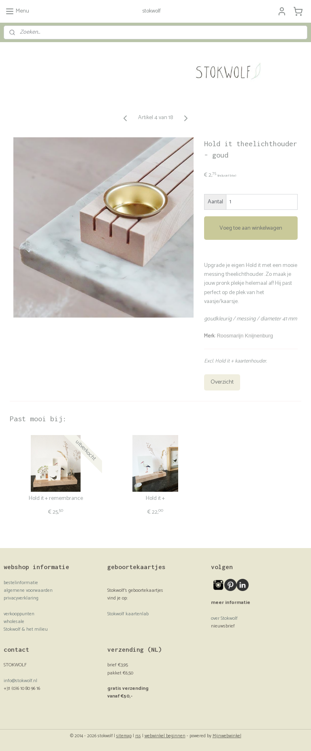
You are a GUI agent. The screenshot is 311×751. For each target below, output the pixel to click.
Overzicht (222, 382)
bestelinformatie (21, 583)
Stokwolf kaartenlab (128, 614)
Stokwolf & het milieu (26, 629)
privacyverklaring (21, 598)
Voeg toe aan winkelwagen (250, 228)
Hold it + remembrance (56, 498)
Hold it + (155, 498)
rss (138, 736)
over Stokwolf (224, 618)
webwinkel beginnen (165, 736)
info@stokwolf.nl (20, 681)
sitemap (124, 736)
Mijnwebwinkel (227, 736)
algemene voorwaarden (28, 590)
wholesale (14, 621)
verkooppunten (19, 614)
